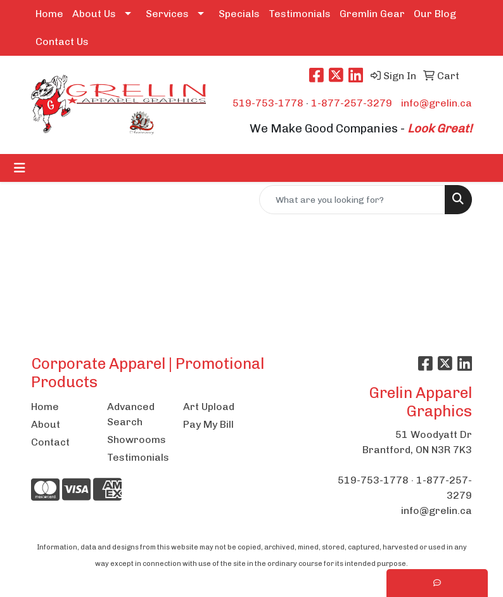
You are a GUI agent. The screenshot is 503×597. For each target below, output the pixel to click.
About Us (94, 14)
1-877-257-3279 (351, 103)
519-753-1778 (267, 103)
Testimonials (300, 14)
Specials (239, 14)
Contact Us (62, 41)
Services (167, 14)
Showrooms (136, 439)
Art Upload (208, 407)
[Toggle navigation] (19, 168)
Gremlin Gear (372, 14)
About (45, 424)
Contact (50, 442)
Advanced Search (131, 414)
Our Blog (435, 14)
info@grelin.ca (436, 103)
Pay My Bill (208, 424)
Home (49, 14)
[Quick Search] (352, 199)
